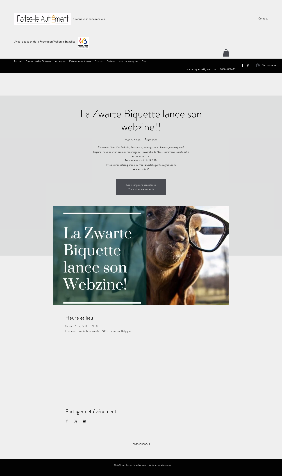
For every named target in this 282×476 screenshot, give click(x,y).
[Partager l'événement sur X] (76, 421)
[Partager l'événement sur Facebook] (67, 421)
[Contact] (263, 18)
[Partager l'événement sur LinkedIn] (84, 421)
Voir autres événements (141, 189)
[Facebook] (242, 65)
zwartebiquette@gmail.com (201, 69)
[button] (226, 53)
